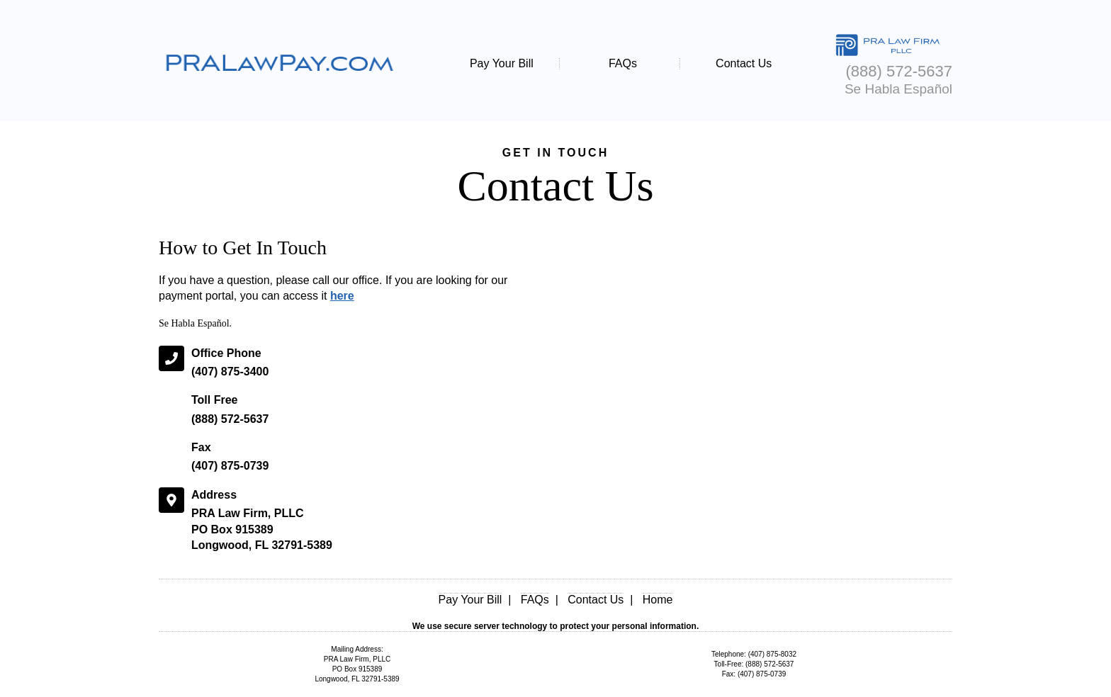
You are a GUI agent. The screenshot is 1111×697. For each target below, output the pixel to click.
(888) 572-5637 (230, 419)
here (342, 296)
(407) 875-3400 (230, 372)
